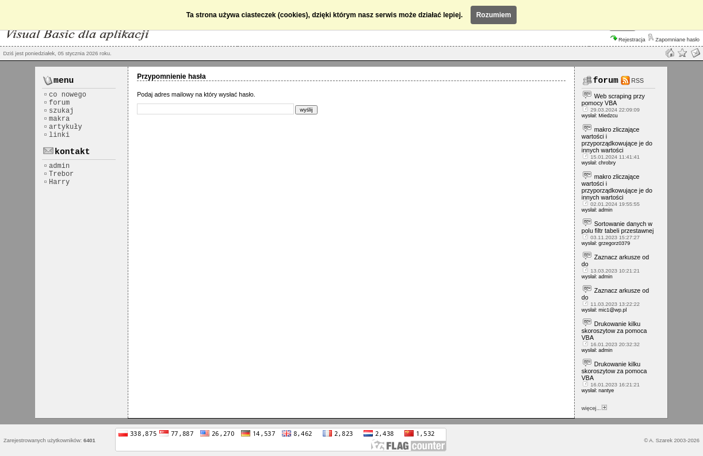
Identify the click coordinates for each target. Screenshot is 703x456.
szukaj (58, 111)
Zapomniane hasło (674, 40)
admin (56, 166)
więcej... (595, 408)
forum (56, 103)
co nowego (64, 95)
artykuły (62, 127)
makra (56, 119)
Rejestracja (627, 40)
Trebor (58, 174)
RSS (637, 80)
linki (56, 135)
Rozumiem (493, 15)
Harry (56, 182)
